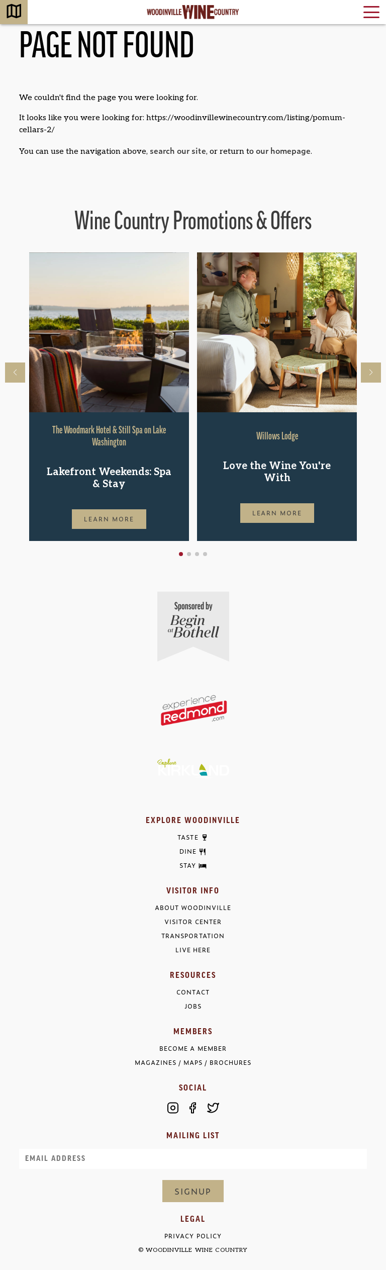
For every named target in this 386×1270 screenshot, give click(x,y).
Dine (188, 852)
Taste (187, 838)
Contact (192, 992)
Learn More (109, 518)
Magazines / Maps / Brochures (193, 1062)
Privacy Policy (192, 1236)
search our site (178, 150)
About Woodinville (193, 908)
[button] (181, 554)
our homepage (283, 150)
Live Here (193, 950)
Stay (187, 866)
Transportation (192, 936)
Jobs (193, 1006)
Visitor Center (192, 922)
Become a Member (192, 1048)
